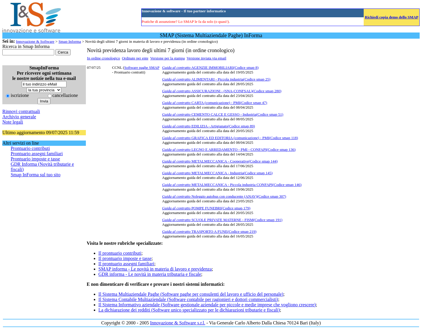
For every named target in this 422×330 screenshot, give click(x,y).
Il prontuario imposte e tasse (125, 258)
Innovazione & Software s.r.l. (177, 322)
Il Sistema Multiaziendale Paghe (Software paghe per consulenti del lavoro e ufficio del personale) (190, 294)
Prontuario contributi (30, 148)
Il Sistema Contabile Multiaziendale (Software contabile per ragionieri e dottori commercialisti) (188, 299)
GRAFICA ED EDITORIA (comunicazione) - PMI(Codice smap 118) (230, 138)
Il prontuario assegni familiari (126, 263)
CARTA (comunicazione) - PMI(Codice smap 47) (214, 102)
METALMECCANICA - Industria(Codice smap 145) (217, 173)
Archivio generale (19, 116)
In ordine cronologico (103, 58)
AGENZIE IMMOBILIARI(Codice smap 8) (210, 67)
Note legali (12, 121)
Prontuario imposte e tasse (35, 158)
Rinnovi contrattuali (21, 111)
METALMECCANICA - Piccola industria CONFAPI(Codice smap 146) (232, 184)
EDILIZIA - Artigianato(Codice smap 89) (208, 126)
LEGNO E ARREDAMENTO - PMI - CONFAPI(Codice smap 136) (229, 149)
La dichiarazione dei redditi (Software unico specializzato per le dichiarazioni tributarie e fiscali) (189, 309)
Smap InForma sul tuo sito (35, 174)
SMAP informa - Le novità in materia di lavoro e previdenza (155, 268)
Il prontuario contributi (120, 253)
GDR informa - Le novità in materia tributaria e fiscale (149, 274)
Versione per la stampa (167, 58)
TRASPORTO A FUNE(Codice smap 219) (209, 231)
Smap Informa (70, 41)
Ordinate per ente (135, 58)
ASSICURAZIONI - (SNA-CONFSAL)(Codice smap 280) (221, 91)
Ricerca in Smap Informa (26, 46)
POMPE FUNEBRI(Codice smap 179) (206, 208)
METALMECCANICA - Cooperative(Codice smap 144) (220, 161)
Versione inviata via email (206, 58)
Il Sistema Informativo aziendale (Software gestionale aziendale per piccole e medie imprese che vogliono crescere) (207, 304)
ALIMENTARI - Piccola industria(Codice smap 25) (216, 79)
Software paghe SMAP (141, 67)
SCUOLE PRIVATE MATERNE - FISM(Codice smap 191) (222, 220)
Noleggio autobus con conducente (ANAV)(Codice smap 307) (224, 196)
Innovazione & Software (35, 41)
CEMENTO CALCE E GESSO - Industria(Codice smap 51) (222, 114)
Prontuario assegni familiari (37, 153)
